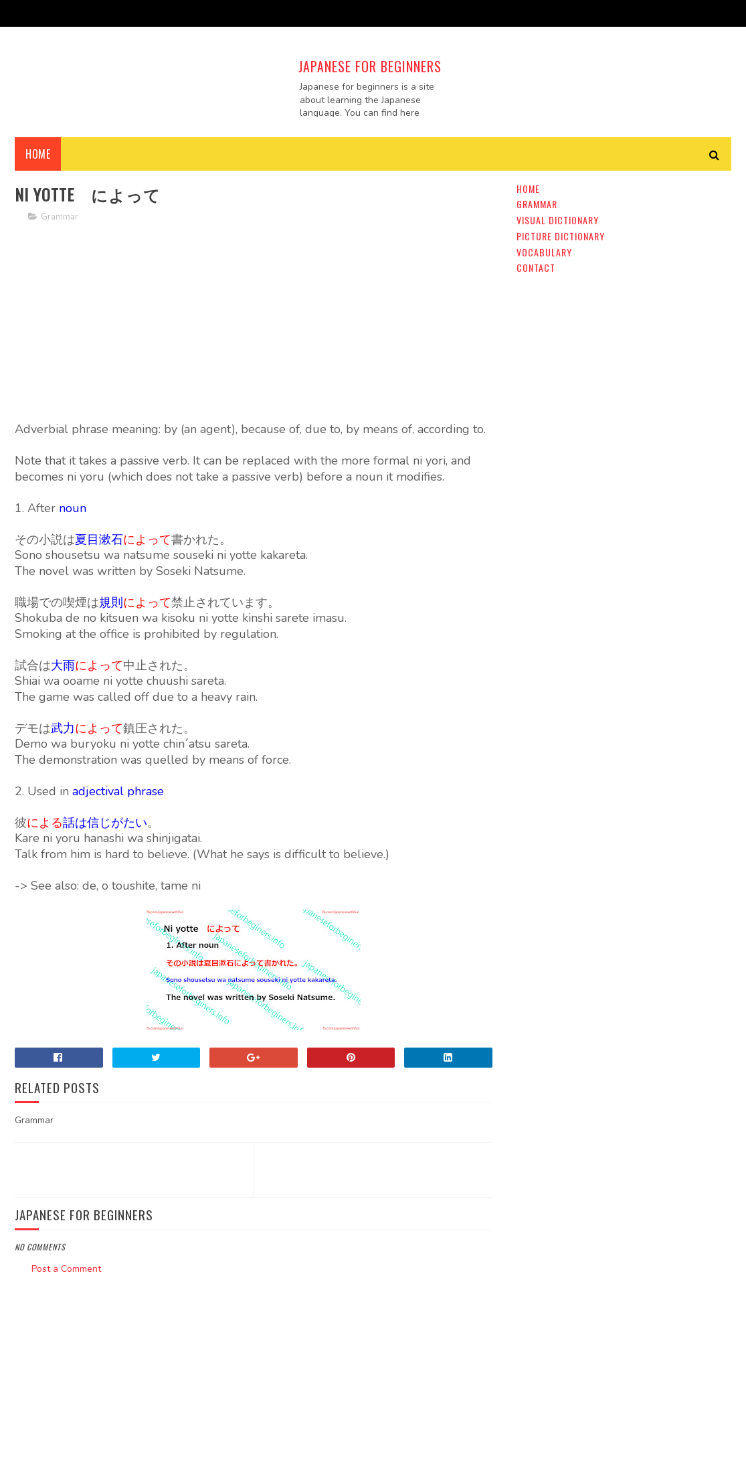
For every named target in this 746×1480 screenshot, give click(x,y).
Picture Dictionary (561, 236)
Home (37, 154)
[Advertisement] (253, 328)
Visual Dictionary (558, 220)
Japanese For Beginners (370, 66)
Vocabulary (544, 252)
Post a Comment (66, 1268)
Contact (536, 267)
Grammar (59, 217)
